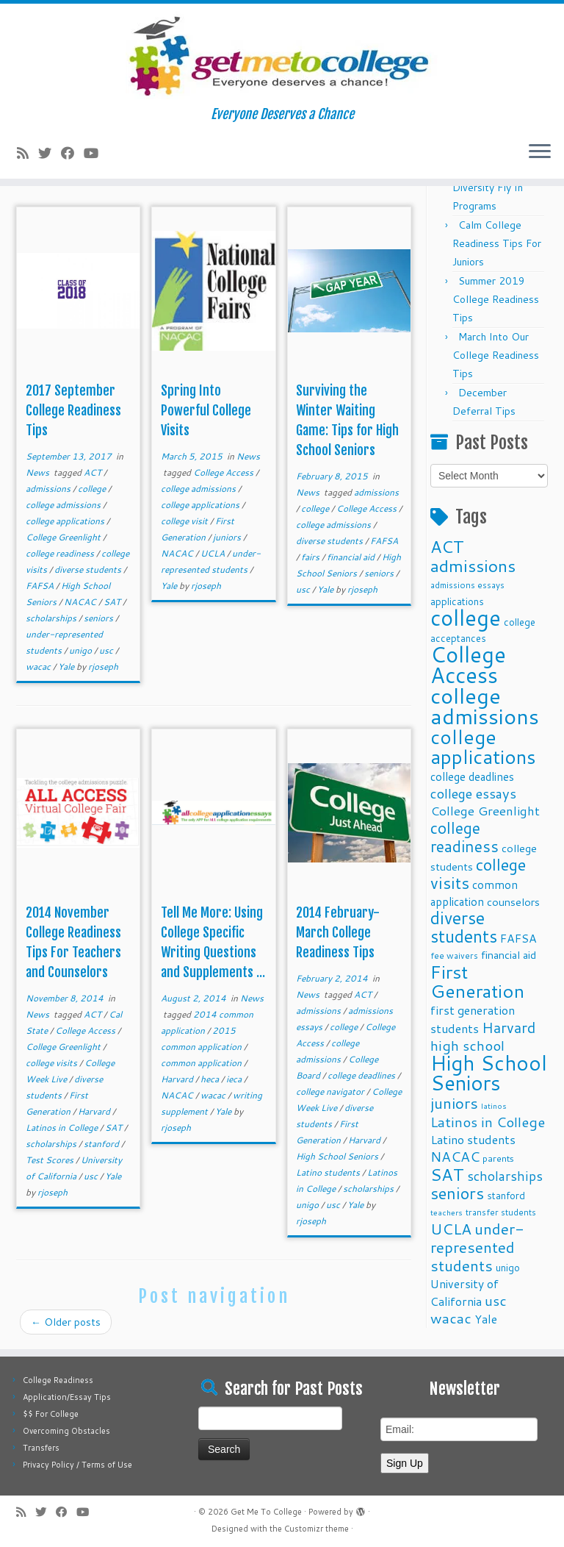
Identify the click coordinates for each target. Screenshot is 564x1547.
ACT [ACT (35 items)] (447, 546)
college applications (66, 521)
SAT (113, 602)
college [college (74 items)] (465, 617)
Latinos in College (63, 1127)
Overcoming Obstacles (66, 1431)
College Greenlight (64, 537)
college (93, 488)
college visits (52, 1063)
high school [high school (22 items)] (467, 1045)
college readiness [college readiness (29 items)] (464, 837)
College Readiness (58, 1380)
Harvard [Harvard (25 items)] (508, 1027)
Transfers (41, 1448)
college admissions (64, 505)
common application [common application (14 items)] (474, 893)
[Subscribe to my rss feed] (27, 152)
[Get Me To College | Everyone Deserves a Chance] (282, 55)
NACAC (81, 602)
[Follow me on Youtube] (96, 152)
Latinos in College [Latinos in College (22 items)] (487, 1122)
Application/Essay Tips (67, 1397)
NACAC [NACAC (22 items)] (455, 1156)
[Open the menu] (540, 152)
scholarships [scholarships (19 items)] (505, 1176)
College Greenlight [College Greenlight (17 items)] (485, 810)
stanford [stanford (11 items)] (506, 1195)
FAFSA (41, 585)
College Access (224, 472)
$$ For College (51, 1414)
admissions (49, 488)
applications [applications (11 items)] (457, 601)
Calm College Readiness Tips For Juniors (496, 243)
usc (107, 650)
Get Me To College (266, 1512)
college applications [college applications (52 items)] (483, 746)
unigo (81, 650)
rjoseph (103, 666)
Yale (67, 666)
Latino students (329, 1172)
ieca (235, 1079)
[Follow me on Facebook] (72, 152)
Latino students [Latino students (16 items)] (473, 1139)
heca (210, 1079)
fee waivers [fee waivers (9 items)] (454, 955)
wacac (39, 666)
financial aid (352, 557)
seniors (99, 618)
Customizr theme (316, 1529)
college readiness (61, 553)
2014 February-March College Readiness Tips (338, 932)
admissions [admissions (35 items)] (473, 565)
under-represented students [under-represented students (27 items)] (477, 1247)
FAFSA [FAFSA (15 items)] (518, 938)
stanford (102, 1143)
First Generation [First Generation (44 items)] (477, 981)
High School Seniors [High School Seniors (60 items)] (488, 1072)
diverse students (88, 569)
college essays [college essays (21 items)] (473, 793)
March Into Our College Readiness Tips (495, 355)
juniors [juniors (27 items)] (454, 1103)
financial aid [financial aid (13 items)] (508, 954)
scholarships (52, 618)
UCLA (213, 553)
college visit (185, 521)
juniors (228, 537)
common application (202, 1063)
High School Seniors (338, 1156)
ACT (94, 472)
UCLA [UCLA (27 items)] (450, 1229)
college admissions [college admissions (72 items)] (484, 705)
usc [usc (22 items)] (496, 1300)
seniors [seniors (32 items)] (457, 1193)
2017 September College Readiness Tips (73, 410)
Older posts (66, 1322)
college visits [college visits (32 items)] (478, 873)
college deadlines (362, 1075)
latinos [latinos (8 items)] (494, 1105)
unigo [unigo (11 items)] (508, 1267)
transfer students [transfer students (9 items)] (501, 1212)
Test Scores (51, 1160)
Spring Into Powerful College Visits (206, 410)
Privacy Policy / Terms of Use (77, 1465)
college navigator (331, 1091)
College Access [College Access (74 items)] (468, 664)
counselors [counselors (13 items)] (513, 902)
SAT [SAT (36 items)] (447, 1174)
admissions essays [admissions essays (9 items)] (467, 585)
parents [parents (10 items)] (498, 1158)
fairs (311, 557)
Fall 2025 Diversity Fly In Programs (487, 187)
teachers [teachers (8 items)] (446, 1212)
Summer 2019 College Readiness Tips (495, 299)
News (38, 472)
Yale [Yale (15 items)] (485, 1319)
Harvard (95, 1111)
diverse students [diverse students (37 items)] (463, 927)
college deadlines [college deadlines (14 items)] (472, 776)
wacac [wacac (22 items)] (450, 1318)
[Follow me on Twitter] (49, 152)
